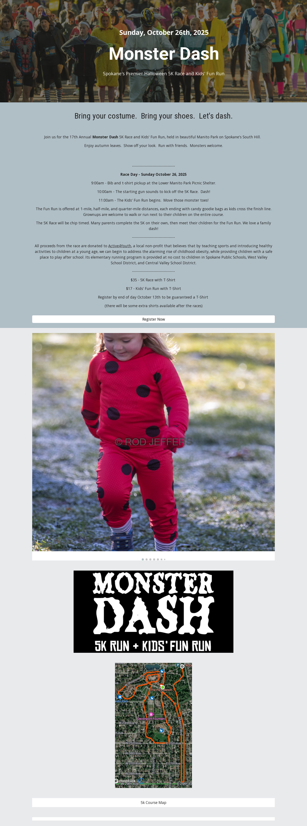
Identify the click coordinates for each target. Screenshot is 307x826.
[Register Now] (153, 319)
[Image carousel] (153, 446)
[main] (163, 32)
